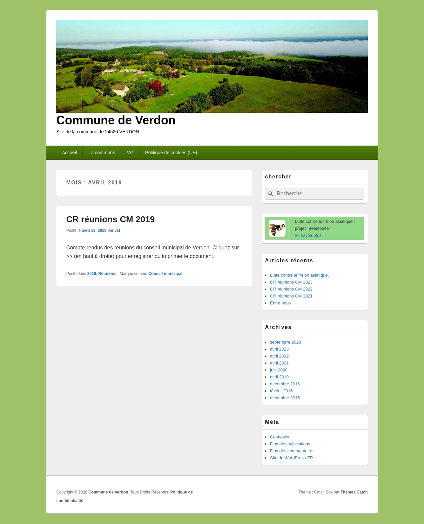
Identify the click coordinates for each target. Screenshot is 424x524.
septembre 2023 (285, 342)
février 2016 (281, 390)
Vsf (130, 152)
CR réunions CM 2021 (291, 296)
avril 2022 (279, 356)
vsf (117, 230)
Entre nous (280, 302)
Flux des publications (290, 443)
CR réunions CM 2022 (291, 289)
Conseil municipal (165, 273)
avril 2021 (279, 362)
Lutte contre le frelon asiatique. (299, 275)
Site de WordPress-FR (291, 457)
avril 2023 (279, 349)
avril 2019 (279, 376)
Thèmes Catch (354, 492)
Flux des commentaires (292, 450)
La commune (101, 152)
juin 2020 (279, 369)
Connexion (280, 436)
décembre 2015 (285, 397)
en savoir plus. (309, 235)
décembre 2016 (285, 383)
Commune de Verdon (116, 120)
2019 (91, 273)
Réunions (107, 273)
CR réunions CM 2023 (291, 282)
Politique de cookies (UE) (171, 152)
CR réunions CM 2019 (110, 219)
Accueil (69, 152)
